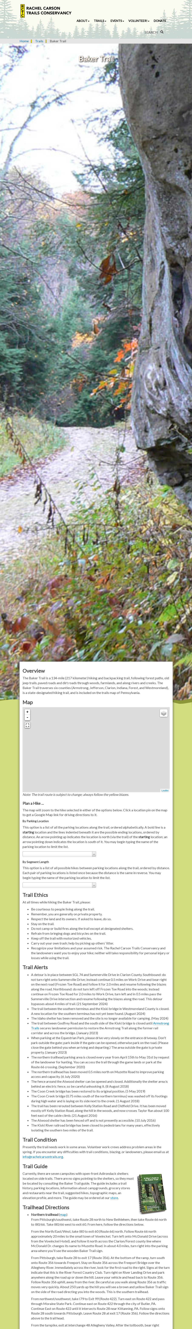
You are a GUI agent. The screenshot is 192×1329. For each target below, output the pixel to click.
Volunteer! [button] (138, 21)
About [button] (83, 21)
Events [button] (117, 21)
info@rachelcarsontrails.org (43, 1157)
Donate (160, 21)
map (63, 1214)
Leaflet (164, 790)
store (114, 1198)
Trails (39, 41)
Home (24, 41)
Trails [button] (100, 21)
